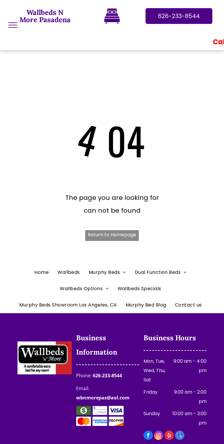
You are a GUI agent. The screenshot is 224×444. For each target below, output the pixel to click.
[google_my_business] (179, 436)
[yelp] (169, 436)
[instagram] (158, 436)
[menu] (12, 25)
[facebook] (148, 436)
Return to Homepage (112, 234)
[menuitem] (43, 272)
